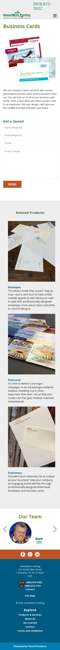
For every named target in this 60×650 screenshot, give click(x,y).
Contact (30, 589)
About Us (30, 618)
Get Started (30, 622)
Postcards (14, 380)
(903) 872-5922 (42, 6)
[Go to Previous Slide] (5, 529)
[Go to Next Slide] (54, 529)
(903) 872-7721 (33, 585)
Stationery (15, 473)
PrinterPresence (37, 646)
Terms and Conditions (30, 630)
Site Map (30, 595)
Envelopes (14, 287)
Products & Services (30, 614)
